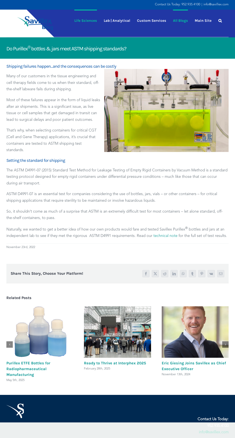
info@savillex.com (216, 4)
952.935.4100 (191, 4)
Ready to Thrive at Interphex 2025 (115, 363)
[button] (220, 20)
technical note (165, 236)
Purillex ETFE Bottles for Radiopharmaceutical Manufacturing (28, 369)
